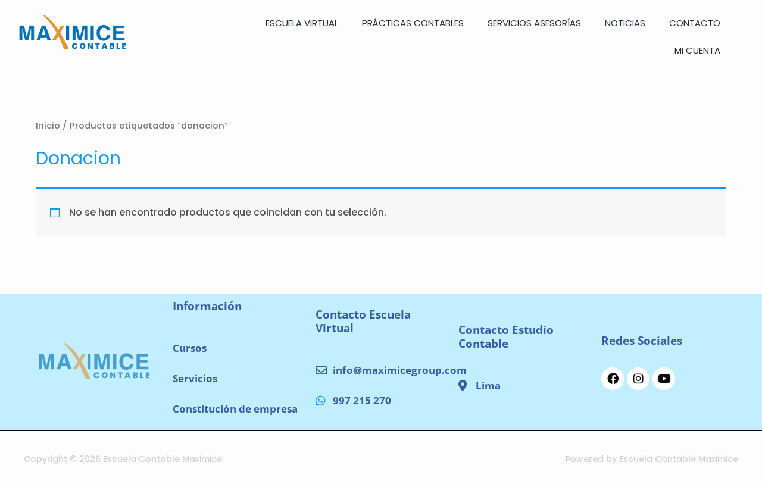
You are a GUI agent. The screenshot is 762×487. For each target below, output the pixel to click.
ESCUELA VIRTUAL (302, 23)
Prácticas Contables (413, 23)
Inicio (48, 126)
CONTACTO (694, 23)
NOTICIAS (625, 23)
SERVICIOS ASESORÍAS (534, 23)
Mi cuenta (697, 50)
